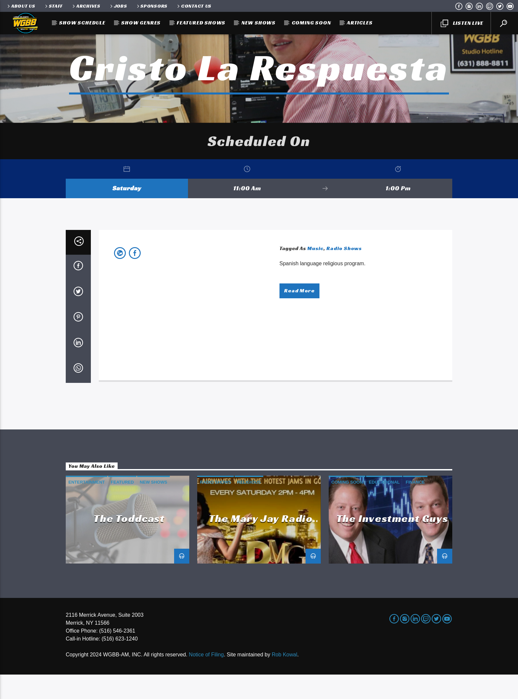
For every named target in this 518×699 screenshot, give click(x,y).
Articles (359, 22)
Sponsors (152, 6)
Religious (249, 506)
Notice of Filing (206, 679)
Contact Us (193, 6)
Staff (53, 6)
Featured (122, 506)
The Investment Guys (392, 542)
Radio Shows (344, 272)
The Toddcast (129, 542)
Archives (85, 6)
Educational (384, 506)
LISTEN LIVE (462, 23)
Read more (299, 315)
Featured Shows (201, 22)
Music (315, 272)
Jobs (118, 6)
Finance (415, 506)
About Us (20, 6)
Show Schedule (82, 22)
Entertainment (86, 506)
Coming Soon (311, 22)
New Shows (258, 22)
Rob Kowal (284, 679)
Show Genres (141, 22)
